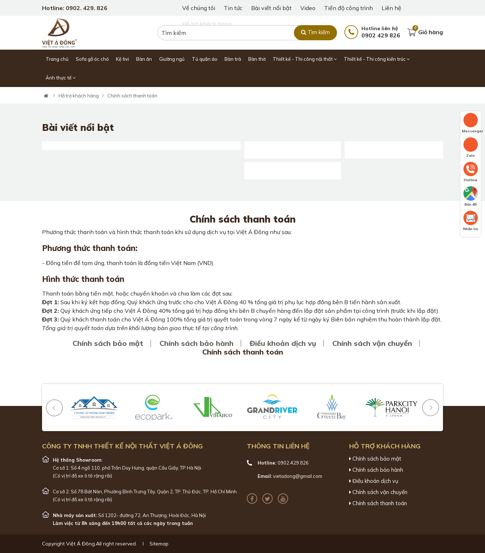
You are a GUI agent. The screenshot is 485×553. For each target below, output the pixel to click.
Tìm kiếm (315, 32)
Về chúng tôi (198, 8)
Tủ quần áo (204, 59)
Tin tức (233, 8)
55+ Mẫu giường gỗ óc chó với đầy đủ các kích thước (393, 144)
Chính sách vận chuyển (372, 343)
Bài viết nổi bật (271, 8)
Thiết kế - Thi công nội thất (305, 59)
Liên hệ (391, 8)
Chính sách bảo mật (108, 343)
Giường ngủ (172, 59)
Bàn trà (233, 59)
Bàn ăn (144, 59)
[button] (54, 407)
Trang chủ (57, 59)
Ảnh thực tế (60, 78)
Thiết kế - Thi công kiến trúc (377, 59)
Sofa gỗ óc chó (92, 59)
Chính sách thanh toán (132, 96)
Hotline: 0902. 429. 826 (74, 8)
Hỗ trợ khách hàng (79, 96)
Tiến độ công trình (348, 8)
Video (307, 8)
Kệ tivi (122, 59)
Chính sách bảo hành (197, 343)
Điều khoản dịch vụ (283, 343)
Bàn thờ (256, 59)
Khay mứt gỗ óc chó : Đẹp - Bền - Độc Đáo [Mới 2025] (292, 164)
